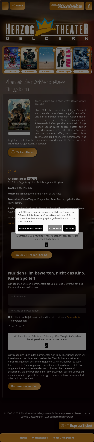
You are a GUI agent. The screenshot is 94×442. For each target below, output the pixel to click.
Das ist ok (69, 228)
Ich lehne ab (55, 228)
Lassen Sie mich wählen (30, 228)
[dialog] (47, 221)
